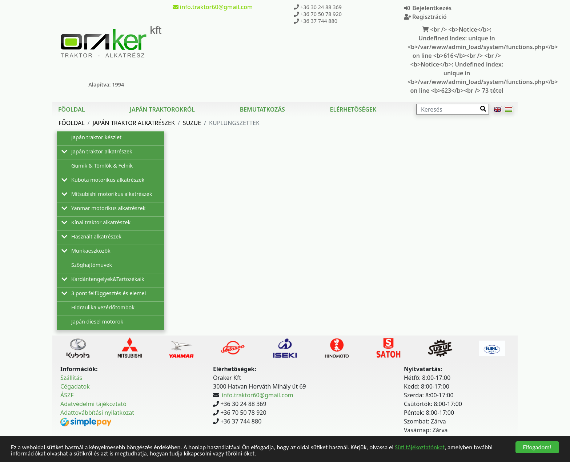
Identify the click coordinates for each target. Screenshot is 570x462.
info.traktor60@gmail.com (257, 395)
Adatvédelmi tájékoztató (93, 404)
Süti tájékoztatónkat (420, 448)
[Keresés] (452, 109)
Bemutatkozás (262, 109)
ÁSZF (66, 395)
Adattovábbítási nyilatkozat (97, 413)
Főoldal (71, 109)
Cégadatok (75, 386)
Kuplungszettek (234, 123)
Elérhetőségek (353, 109)
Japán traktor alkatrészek (134, 123)
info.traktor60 (213, 7)
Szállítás (71, 378)
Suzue (192, 123)
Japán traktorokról (162, 109)
